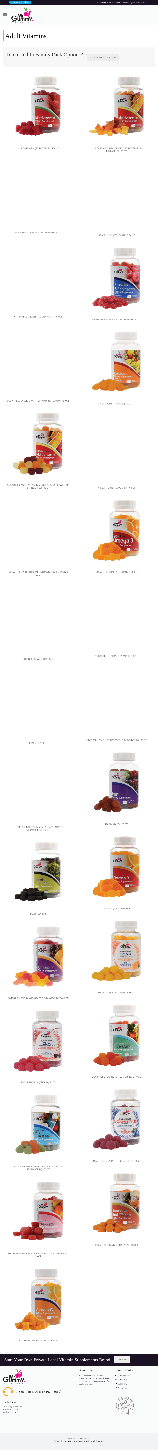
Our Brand (122, 1379)
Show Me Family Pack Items (103, 57)
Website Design (60, 1441)
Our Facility (122, 1384)
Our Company (124, 1375)
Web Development (77, 1441)
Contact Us (122, 1359)
